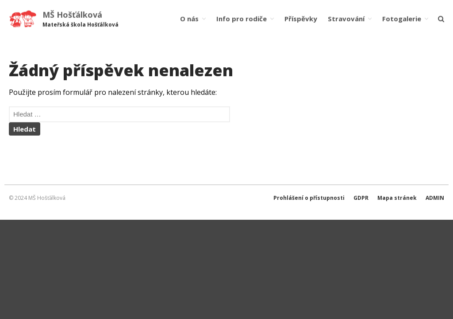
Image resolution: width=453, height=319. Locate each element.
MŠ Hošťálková (72, 14)
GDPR (361, 198)
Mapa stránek (397, 198)
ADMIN (435, 198)
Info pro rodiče (241, 18)
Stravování (346, 18)
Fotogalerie (401, 18)
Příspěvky (300, 18)
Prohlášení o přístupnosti (309, 198)
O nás (189, 18)
